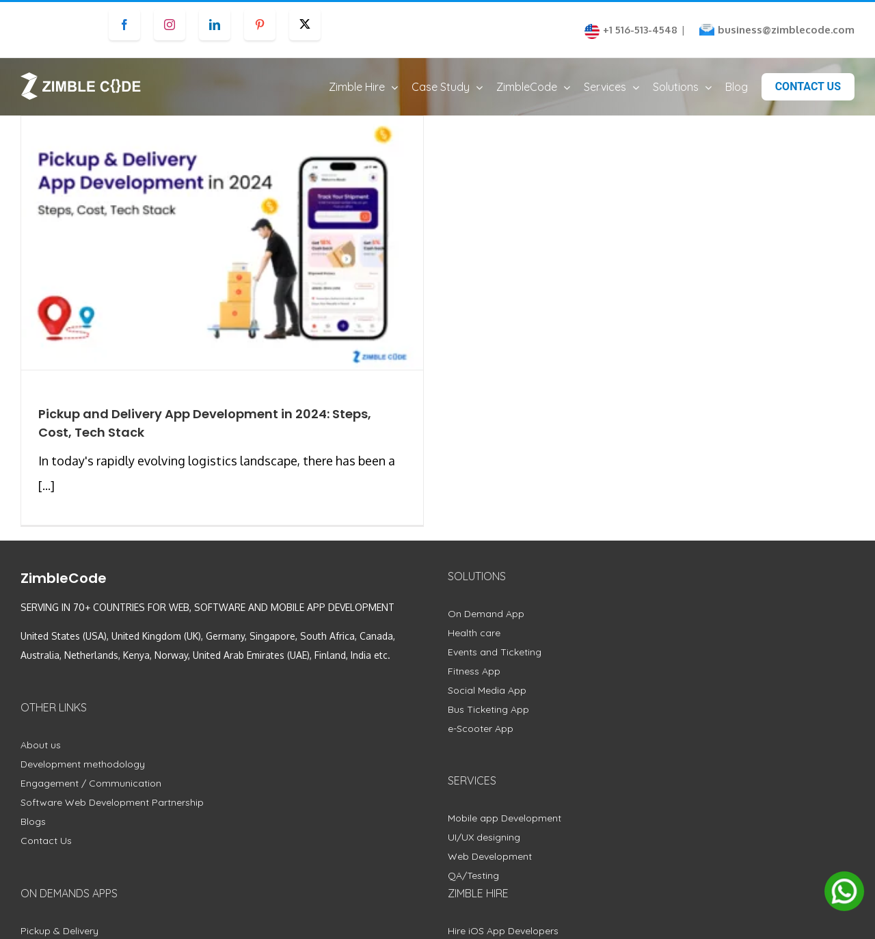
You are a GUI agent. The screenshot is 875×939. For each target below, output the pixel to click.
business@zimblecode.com (786, 29)
